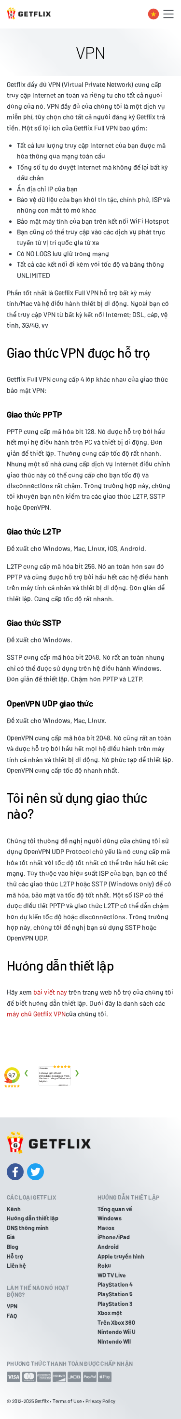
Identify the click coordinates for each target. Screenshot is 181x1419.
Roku (104, 1265)
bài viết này (50, 992)
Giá (11, 1236)
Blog (12, 1246)
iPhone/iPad (113, 1236)
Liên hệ (16, 1265)
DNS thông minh (28, 1227)
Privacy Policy (100, 1401)
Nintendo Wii (114, 1341)
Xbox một (109, 1312)
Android (108, 1246)
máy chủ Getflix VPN (36, 1014)
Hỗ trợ (15, 1256)
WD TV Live (111, 1275)
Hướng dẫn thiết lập (32, 1218)
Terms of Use (67, 1401)
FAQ (12, 1315)
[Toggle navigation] (168, 14)
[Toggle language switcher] (153, 14)
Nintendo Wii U (116, 1331)
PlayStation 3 (115, 1303)
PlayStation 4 (115, 1284)
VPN (12, 1306)
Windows (109, 1218)
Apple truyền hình (120, 1256)
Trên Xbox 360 (116, 1322)
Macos (105, 1227)
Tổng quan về (114, 1208)
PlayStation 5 (115, 1293)
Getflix (42, 1401)
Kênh (14, 1208)
